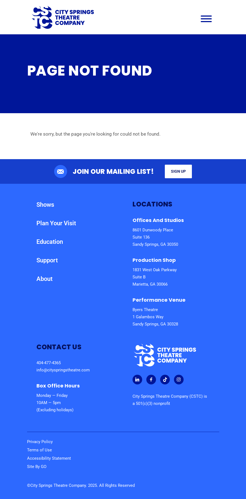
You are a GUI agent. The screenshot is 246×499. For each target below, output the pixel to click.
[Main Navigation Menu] (206, 20)
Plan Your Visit (56, 223)
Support (47, 260)
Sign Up (178, 171)
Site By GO (36, 466)
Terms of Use (39, 450)
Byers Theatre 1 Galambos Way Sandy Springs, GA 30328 (155, 317)
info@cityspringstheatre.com (63, 370)
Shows (45, 204)
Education (49, 241)
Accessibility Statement (49, 458)
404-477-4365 (48, 362)
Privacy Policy (40, 441)
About (44, 278)
